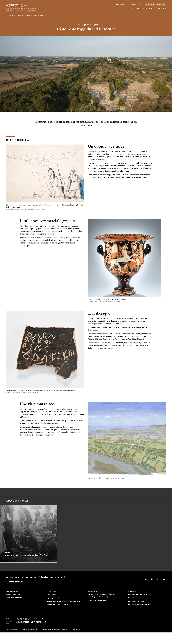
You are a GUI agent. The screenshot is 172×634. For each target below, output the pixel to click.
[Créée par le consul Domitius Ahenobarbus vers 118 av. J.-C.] (47, 416)
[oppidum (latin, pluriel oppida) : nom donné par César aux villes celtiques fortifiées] (147, 153)
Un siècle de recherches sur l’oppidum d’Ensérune (26, 556)
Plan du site (76, 631)
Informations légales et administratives (55, 631)
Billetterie (150, 4)
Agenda (162, 10)
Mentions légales (11, 631)
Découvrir (148, 10)
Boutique (161, 4)
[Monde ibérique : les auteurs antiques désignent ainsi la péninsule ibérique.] (104, 322)
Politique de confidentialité (30, 631)
